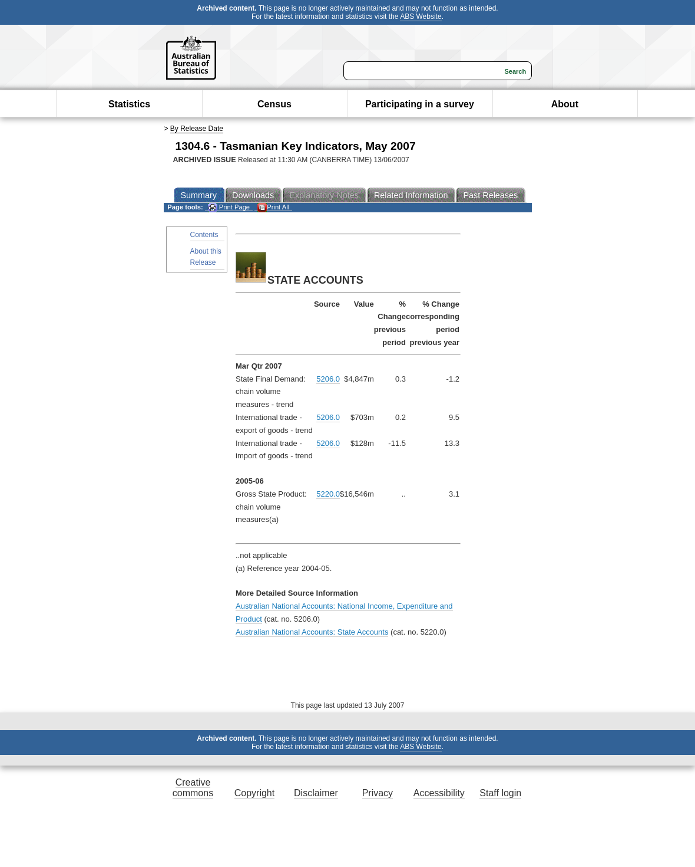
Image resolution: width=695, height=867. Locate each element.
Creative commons (193, 787)
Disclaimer (316, 793)
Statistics (129, 104)
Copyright (254, 793)
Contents (204, 235)
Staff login (500, 793)
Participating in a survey (419, 104)
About (564, 104)
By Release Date (196, 128)
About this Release (205, 257)
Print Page (229, 207)
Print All (273, 207)
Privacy (377, 793)
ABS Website (420, 16)
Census (274, 104)
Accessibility (439, 793)
